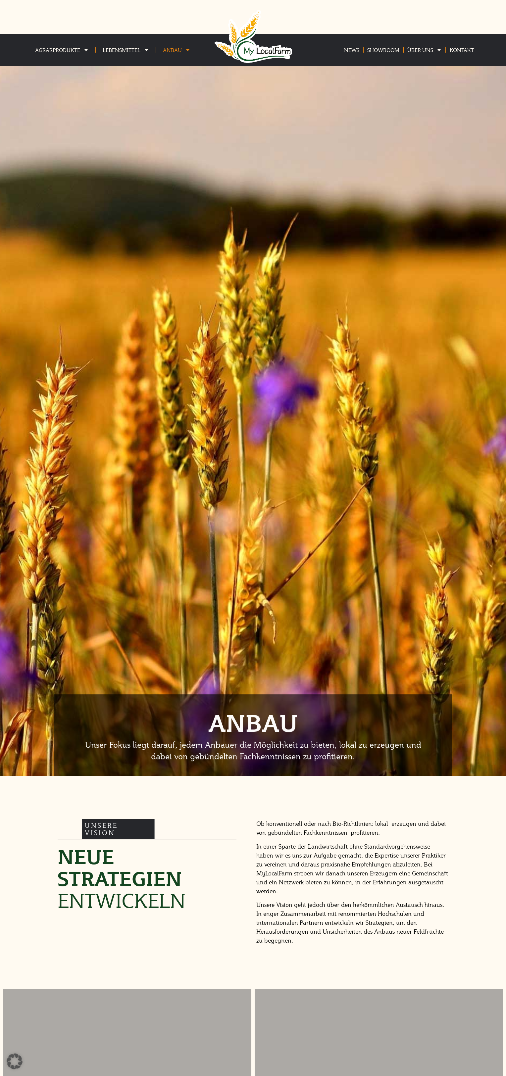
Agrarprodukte (62, 50)
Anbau (176, 50)
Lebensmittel (126, 50)
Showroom (383, 49)
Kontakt (462, 49)
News (351, 49)
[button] (14, 1061)
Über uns (424, 50)
